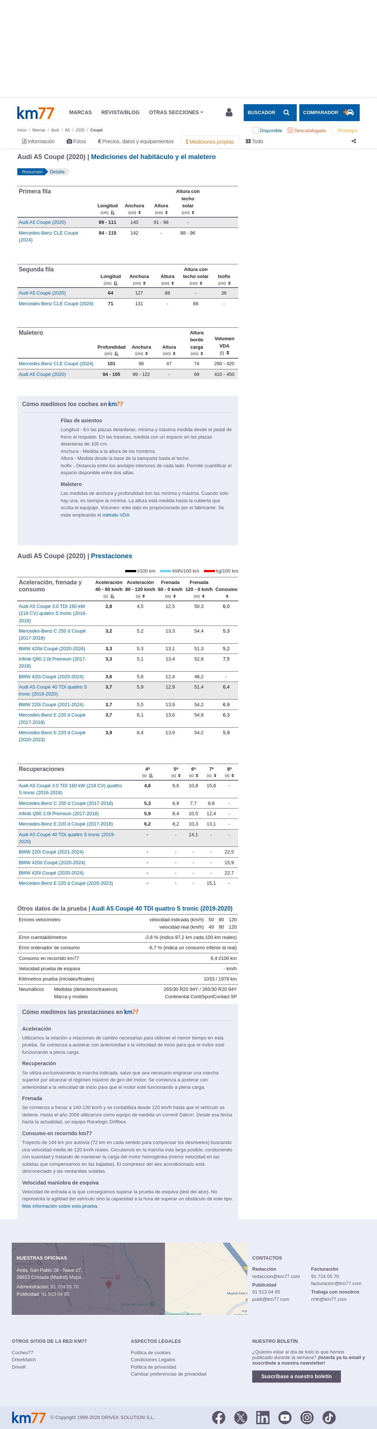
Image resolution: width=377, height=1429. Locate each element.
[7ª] (211, 772)
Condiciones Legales (153, 1359)
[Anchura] (134, 201)
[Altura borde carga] (197, 343)
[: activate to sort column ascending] (219, 201)
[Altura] (161, 201)
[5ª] (175, 772)
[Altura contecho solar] (188, 201)
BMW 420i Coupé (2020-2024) (51, 676)
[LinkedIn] (262, 1417)
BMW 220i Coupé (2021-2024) (51, 704)
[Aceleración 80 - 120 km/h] (140, 589)
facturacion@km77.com (336, 1283)
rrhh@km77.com (328, 1299)
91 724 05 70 (64, 1286)
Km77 (36, 112)
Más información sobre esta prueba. (60, 1206)
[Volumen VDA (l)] (224, 343)
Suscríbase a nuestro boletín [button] (296, 1376)
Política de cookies (150, 1352)
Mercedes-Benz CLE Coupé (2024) (56, 303)
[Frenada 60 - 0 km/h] (170, 589)
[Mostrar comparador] (329, 112)
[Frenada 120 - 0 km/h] (199, 589)
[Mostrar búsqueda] (270, 112)
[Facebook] (218, 1417)
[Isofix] (224, 276)
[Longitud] (107, 201)
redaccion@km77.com (276, 1276)
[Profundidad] (111, 343)
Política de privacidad (153, 1367)
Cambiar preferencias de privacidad (168, 1374)
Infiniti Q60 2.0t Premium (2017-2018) (59, 813)
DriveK (19, 1367)
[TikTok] (329, 1417)
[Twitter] (240, 1417)
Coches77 (23, 1352)
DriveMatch (24, 1359)
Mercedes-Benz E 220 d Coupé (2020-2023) (66, 883)
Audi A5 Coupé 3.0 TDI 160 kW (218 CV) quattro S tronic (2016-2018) (53, 613)
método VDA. (116, 515)
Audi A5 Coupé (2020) (42, 222)
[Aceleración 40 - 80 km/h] (109, 589)
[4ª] (147, 772)
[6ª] (193, 772)
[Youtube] (285, 1417)
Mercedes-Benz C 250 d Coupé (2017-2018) (66, 803)
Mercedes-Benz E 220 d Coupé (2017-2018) (66, 824)
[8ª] (229, 772)
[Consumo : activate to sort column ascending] (226, 589)
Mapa (75, 1277)
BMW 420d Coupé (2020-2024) (52, 648)
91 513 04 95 (55, 1294)
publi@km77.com (270, 1299)
